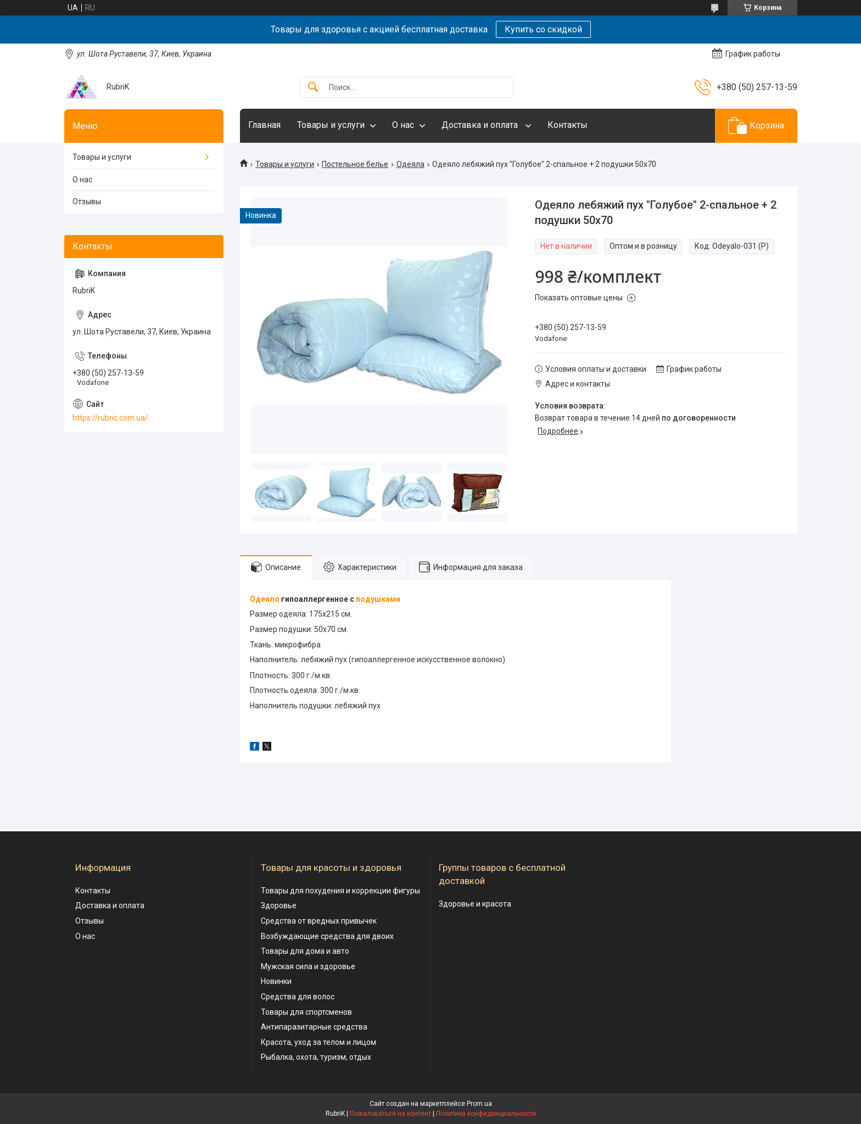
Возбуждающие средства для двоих (327, 936)
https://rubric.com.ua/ (110, 417)
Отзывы (86, 201)
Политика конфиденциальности (486, 1113)
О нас (403, 125)
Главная (264, 125)
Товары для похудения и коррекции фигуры (340, 890)
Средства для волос (297, 996)
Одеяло (264, 599)
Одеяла (410, 164)
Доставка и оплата (480, 125)
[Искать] (313, 87)
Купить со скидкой (543, 29)
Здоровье (279, 905)
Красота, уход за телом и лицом (318, 1042)
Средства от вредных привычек (319, 920)
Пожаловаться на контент (390, 1113)
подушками (378, 599)
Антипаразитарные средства (314, 1026)
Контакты (567, 125)
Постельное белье (355, 164)
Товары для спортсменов (306, 1012)
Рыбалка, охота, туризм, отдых (316, 1057)
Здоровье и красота (475, 903)
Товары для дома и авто (305, 951)
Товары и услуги (331, 125)
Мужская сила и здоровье (308, 966)
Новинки (276, 981)
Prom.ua (479, 1104)
